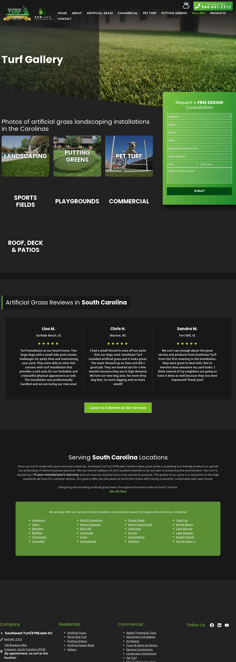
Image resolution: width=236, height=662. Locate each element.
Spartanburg (136, 537)
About (77, 13)
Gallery (198, 13)
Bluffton (37, 533)
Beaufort (38, 529)
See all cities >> (186, 541)
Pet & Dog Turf (77, 637)
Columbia (38, 541)
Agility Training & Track (141, 633)
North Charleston (91, 520)
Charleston (39, 537)
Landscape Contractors (141, 653)
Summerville (88, 541)
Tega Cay (182, 520)
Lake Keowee (184, 533)
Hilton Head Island (140, 524)
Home (62, 13)
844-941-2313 (13, 639)
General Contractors (139, 649)
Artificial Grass (100, 13)
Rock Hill (85, 529)
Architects (132, 641)
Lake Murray (184, 529)
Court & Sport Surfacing (141, 645)
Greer (84, 537)
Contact (64, 19)
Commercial (128, 13)
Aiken (35, 524)
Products (218, 13)
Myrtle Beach (184, 524)
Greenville (86, 533)
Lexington (134, 529)
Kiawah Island (185, 537)
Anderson (38, 520)
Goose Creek (136, 520)
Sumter (133, 533)
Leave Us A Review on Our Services (118, 407)
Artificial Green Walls (80, 645)
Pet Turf (150, 13)
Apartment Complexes (141, 637)
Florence (133, 541)
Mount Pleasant (90, 524)
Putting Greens (174, 13)
